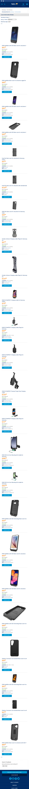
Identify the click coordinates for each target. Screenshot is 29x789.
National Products (8, 53)
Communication (18, 11)
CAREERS (14, 785)
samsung (12, 11)
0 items (23, 5)
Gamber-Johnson (8, 281)
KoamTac (6, 167)
